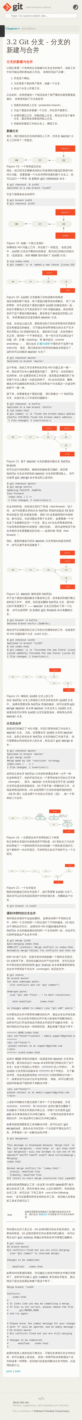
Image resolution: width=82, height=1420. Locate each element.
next (17, 1371)
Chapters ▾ (13, 28)
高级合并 (43, 1214)
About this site (21, 1402)
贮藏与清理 (43, 343)
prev (9, 1371)
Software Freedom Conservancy (51, 1411)
